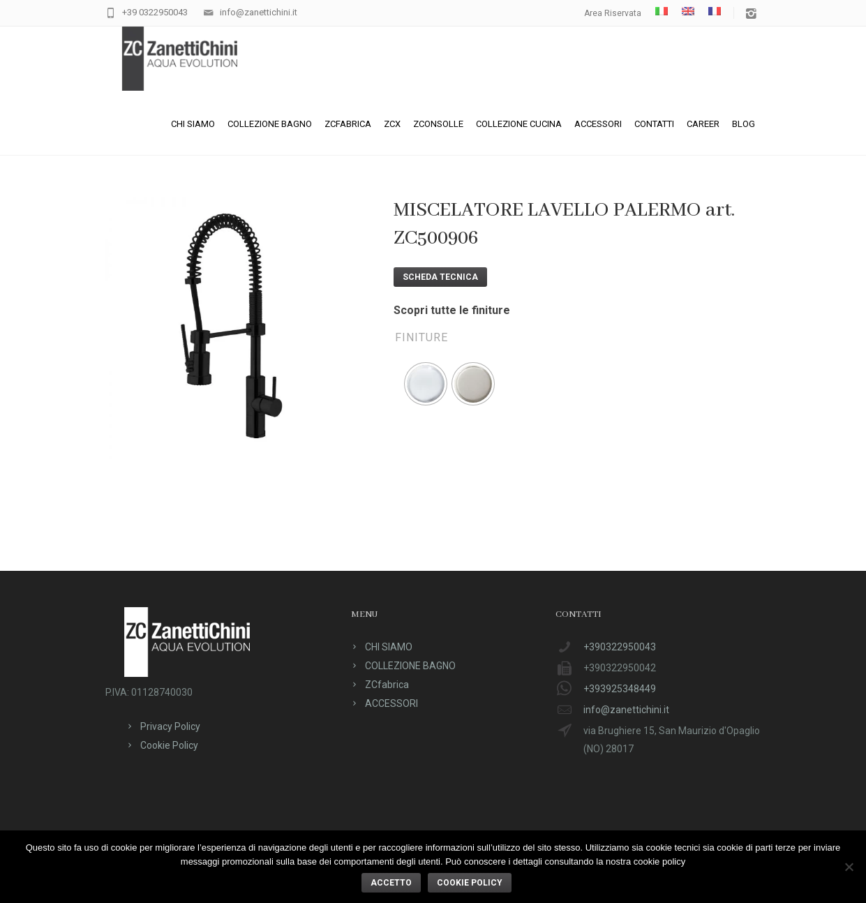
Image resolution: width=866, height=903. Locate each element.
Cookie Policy (169, 745)
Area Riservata (612, 13)
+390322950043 (619, 646)
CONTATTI (654, 124)
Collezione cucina (519, 124)
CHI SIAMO (193, 124)
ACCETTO (391, 883)
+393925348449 (619, 688)
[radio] (426, 384)
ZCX (392, 124)
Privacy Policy (170, 726)
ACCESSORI (598, 124)
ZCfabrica (347, 124)
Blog (743, 124)
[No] (849, 867)
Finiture (421, 337)
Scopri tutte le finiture (452, 310)
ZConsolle (438, 124)
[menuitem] (661, 11)
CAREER (703, 124)
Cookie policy (469, 883)
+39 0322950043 (155, 12)
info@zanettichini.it (258, 12)
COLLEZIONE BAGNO (269, 124)
